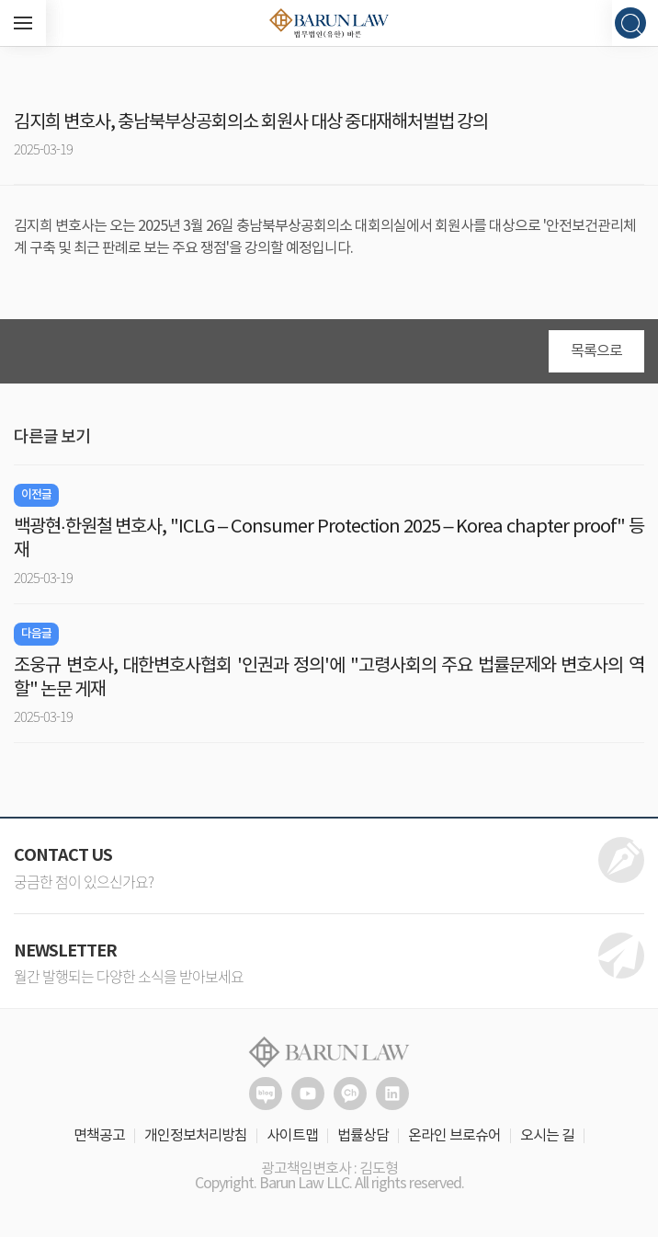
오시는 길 (547, 1135)
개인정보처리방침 (195, 1135)
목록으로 (596, 351)
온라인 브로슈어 (454, 1135)
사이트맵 (292, 1135)
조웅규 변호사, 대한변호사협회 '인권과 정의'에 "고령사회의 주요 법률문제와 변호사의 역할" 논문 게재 (329, 678)
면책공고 (99, 1135)
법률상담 (363, 1135)
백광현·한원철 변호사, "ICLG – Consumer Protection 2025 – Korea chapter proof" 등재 (329, 539)
